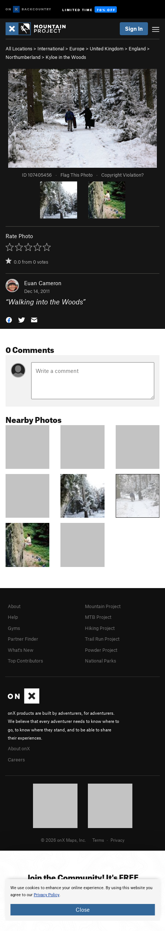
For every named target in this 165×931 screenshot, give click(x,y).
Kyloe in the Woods (66, 57)
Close (83, 909)
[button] (9, 319)
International (50, 48)
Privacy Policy (46, 894)
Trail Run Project (102, 639)
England (137, 48)
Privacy (117, 839)
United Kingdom (106, 48)
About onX (19, 748)
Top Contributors (25, 661)
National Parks (100, 661)
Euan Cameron (43, 283)
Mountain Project (103, 606)
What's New (20, 650)
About (14, 606)
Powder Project (101, 650)
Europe (77, 48)
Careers (16, 760)
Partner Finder (23, 639)
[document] (82, 899)
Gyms (14, 628)
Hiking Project (100, 628)
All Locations (19, 48)
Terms (98, 839)
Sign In (134, 28)
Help (13, 617)
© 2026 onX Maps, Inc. (63, 839)
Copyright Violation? (122, 175)
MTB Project (98, 617)
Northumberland (23, 57)
